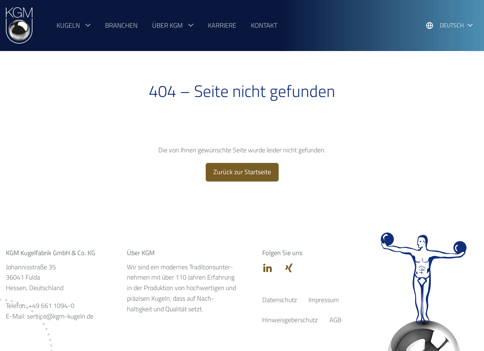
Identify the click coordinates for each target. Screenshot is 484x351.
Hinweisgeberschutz (290, 320)
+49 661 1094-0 (51, 306)
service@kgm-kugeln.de (60, 316)
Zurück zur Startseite (242, 172)
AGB (335, 320)
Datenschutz (279, 300)
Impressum (324, 300)
